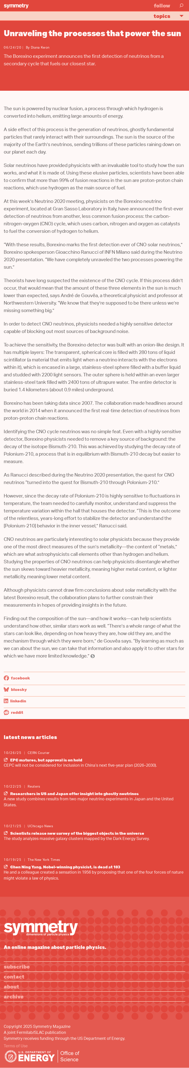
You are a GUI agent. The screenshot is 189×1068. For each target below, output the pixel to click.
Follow (162, 5)
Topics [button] (171, 15)
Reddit (13, 712)
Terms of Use (16, 1046)
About (11, 986)
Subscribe (17, 966)
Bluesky (15, 689)
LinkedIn (15, 700)
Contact (14, 976)
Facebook (17, 677)
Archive (14, 996)
